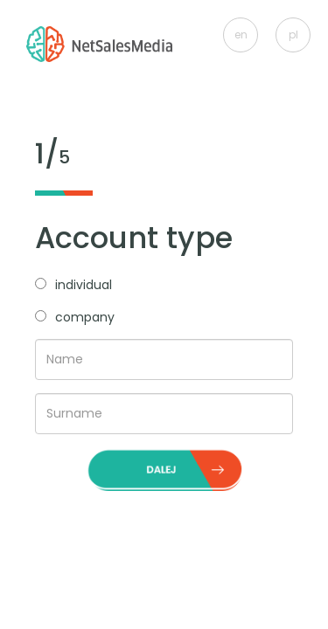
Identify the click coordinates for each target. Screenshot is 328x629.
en (241, 34)
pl (293, 34)
